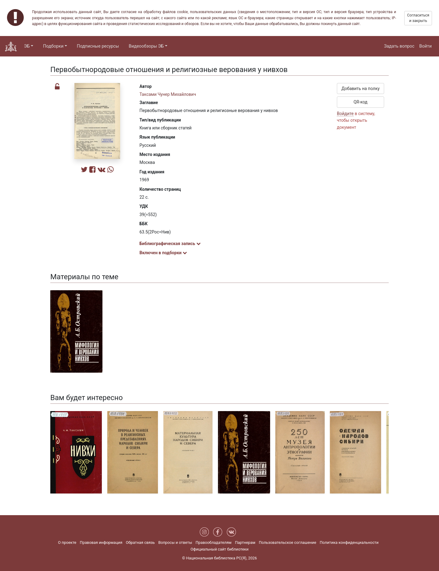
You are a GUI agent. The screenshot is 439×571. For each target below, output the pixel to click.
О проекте (67, 542)
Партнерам (245, 542)
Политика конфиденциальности (349, 542)
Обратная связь (140, 542)
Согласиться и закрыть (418, 18)
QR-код (361, 101)
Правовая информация (101, 542)
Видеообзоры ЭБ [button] (146, 46)
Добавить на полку (360, 88)
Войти (425, 46)
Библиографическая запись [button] (170, 243)
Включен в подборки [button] (163, 252)
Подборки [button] (53, 46)
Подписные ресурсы (98, 46)
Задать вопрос (399, 46)
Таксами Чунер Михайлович (168, 94)
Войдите (345, 113)
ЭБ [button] (27, 46)
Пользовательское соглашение (287, 542)
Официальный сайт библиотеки (219, 549)
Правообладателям (214, 542)
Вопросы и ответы (175, 542)
